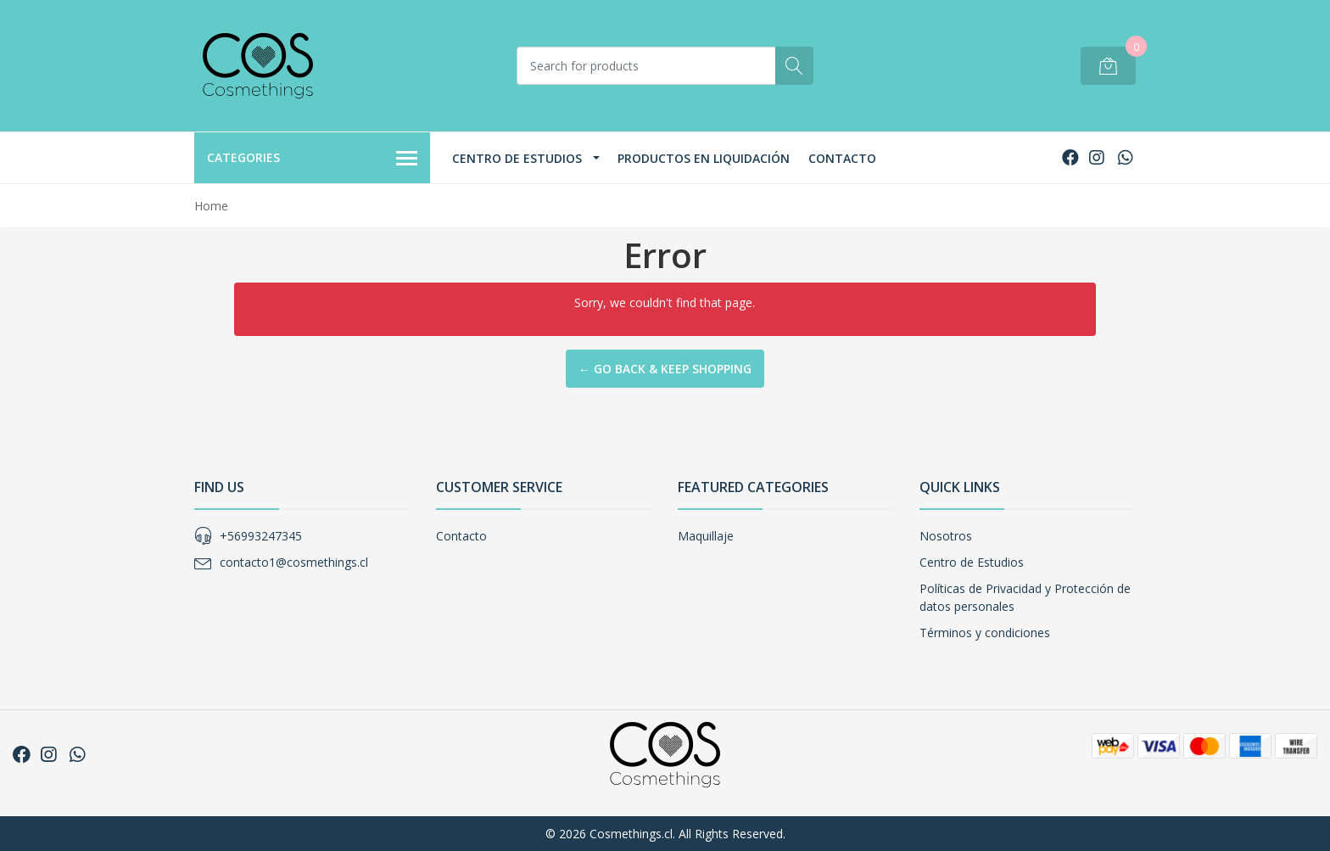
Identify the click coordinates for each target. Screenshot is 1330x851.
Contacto (842, 158)
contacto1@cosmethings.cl (294, 562)
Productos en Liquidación (704, 158)
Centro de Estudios (517, 158)
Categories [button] (312, 158)
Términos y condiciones (984, 632)
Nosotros (945, 536)
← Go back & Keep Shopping (665, 369)
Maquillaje (706, 536)
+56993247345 (261, 536)
